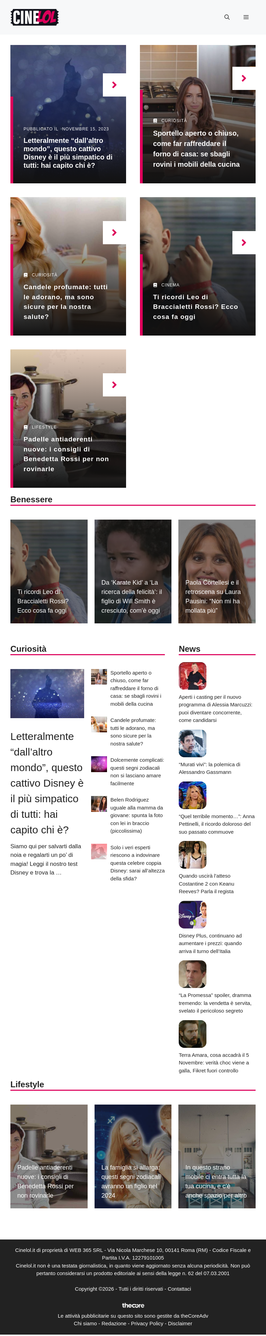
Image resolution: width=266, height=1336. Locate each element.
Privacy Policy (147, 1323)
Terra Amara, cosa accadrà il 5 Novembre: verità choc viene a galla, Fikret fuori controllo (214, 1062)
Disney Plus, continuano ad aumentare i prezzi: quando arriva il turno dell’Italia (210, 943)
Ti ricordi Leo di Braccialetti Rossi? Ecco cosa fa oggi (195, 306)
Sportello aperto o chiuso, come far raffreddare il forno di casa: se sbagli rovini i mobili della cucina (135, 688)
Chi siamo (85, 1323)
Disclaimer (180, 1323)
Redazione (113, 1323)
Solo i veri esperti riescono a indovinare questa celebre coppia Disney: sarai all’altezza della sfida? (137, 862)
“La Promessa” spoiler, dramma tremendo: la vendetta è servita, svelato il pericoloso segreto (215, 1003)
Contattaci (179, 1289)
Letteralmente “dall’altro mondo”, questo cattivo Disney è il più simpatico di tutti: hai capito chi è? (47, 783)
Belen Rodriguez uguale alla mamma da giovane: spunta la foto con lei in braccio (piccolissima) (136, 815)
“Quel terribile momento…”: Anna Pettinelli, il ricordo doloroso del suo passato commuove (217, 824)
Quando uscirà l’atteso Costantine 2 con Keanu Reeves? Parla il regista (206, 883)
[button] (227, 17)
